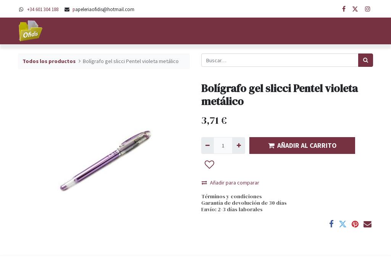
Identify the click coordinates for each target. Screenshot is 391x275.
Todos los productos (49, 61)
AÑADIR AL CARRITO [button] (302, 145)
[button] (209, 164)
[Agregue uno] (238, 145)
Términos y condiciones (231, 196)
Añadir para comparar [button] (230, 182)
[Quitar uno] (207, 145)
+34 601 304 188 (42, 9)
